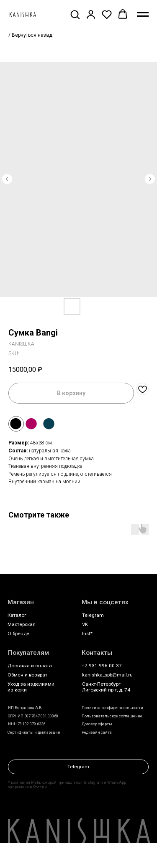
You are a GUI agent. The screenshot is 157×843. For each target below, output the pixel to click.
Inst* (87, 633)
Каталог (17, 615)
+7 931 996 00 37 (102, 666)
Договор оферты (97, 724)
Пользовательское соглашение (112, 716)
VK (85, 624)
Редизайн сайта (97, 732)
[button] (75, 14)
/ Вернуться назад (30, 35)
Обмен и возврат (27, 675)
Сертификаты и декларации (34, 732)
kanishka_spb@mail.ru (107, 675)
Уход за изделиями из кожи (31, 687)
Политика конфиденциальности (112, 707)
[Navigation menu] (143, 14)
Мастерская (22, 624)
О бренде (18, 633)
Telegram (93, 615)
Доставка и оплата (30, 666)
